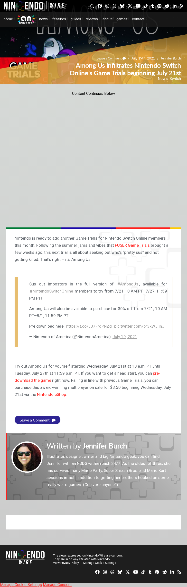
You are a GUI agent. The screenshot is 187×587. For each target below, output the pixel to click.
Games (121, 19)
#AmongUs (127, 284)
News (43, 19)
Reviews (92, 19)
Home (8, 19)
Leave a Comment (108, 58)
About (107, 19)
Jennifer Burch (170, 58)
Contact (138, 19)
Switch (175, 78)
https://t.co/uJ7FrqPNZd (89, 326)
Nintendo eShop (51, 394)
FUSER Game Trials (132, 245)
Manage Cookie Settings (99, 563)
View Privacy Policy (66, 563)
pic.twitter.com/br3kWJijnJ (139, 326)
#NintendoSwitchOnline (51, 291)
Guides (76, 19)
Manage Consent (57, 584)
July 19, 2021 (124, 336)
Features (59, 19)
